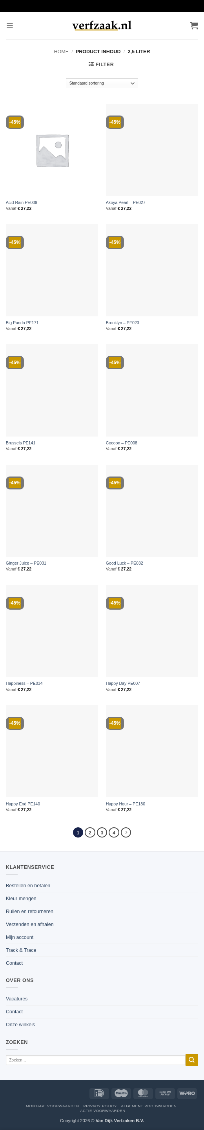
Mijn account (19, 937)
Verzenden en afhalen (30, 924)
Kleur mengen (21, 898)
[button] (9, 25)
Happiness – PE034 (24, 683)
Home (61, 51)
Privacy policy (100, 1106)
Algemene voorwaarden (149, 1106)
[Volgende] (126, 832)
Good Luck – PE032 (124, 563)
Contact (14, 963)
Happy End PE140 (23, 803)
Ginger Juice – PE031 (26, 563)
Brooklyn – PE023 (122, 322)
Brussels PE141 (20, 442)
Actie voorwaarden (102, 1110)
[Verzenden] (192, 1060)
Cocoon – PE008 (121, 442)
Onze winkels (20, 1024)
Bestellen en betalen (28, 885)
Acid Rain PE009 (21, 202)
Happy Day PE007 (123, 683)
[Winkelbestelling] (102, 83)
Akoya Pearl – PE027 (126, 202)
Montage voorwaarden (52, 1106)
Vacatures (16, 999)
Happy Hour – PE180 (125, 803)
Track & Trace (21, 950)
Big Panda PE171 (22, 322)
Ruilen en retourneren (29, 911)
